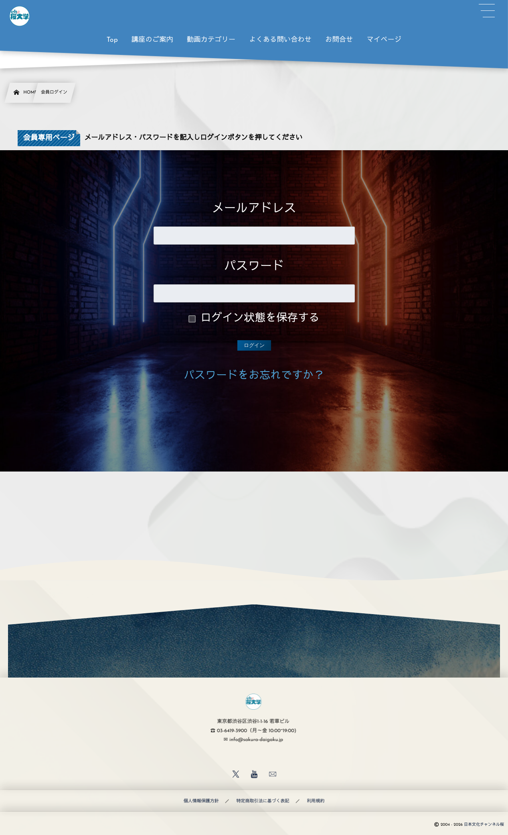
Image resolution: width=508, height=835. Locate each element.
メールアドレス (254, 209)
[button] (487, 11)
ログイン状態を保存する (260, 318)
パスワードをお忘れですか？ (254, 376)
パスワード (254, 267)
